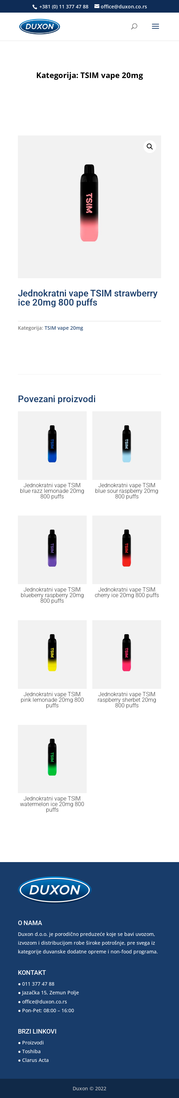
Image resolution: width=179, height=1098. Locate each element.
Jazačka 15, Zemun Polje (50, 992)
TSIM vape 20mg (111, 75)
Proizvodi (33, 1042)
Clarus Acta (35, 1060)
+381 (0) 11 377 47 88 (63, 6)
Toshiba (31, 1051)
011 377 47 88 (38, 983)
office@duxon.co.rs (44, 1001)
